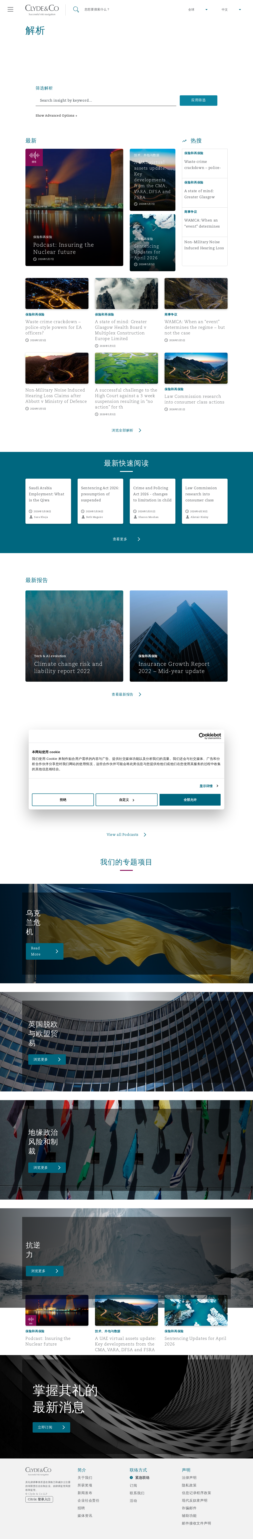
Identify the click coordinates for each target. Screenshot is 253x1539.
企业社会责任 (89, 1500)
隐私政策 (189, 1485)
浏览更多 (40, 1059)
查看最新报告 (122, 694)
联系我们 (137, 1493)
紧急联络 (142, 1477)
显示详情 (206, 786)
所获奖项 (85, 1485)
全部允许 (190, 800)
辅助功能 (189, 1515)
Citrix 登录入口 (39, 1499)
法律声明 (189, 1477)
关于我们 (85, 1477)
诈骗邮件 (189, 1508)
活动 (133, 1500)
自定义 (126, 800)
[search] (106, 100)
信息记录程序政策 (196, 1493)
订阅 (133, 1485)
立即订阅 (45, 1427)
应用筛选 (198, 100)
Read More (36, 951)
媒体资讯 (85, 1515)
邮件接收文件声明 (196, 1523)
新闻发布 (85, 1493)
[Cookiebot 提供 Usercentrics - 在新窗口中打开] (202, 736)
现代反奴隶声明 (195, 1500)
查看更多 (120, 539)
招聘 (81, 1508)
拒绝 (63, 800)
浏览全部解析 (122, 430)
